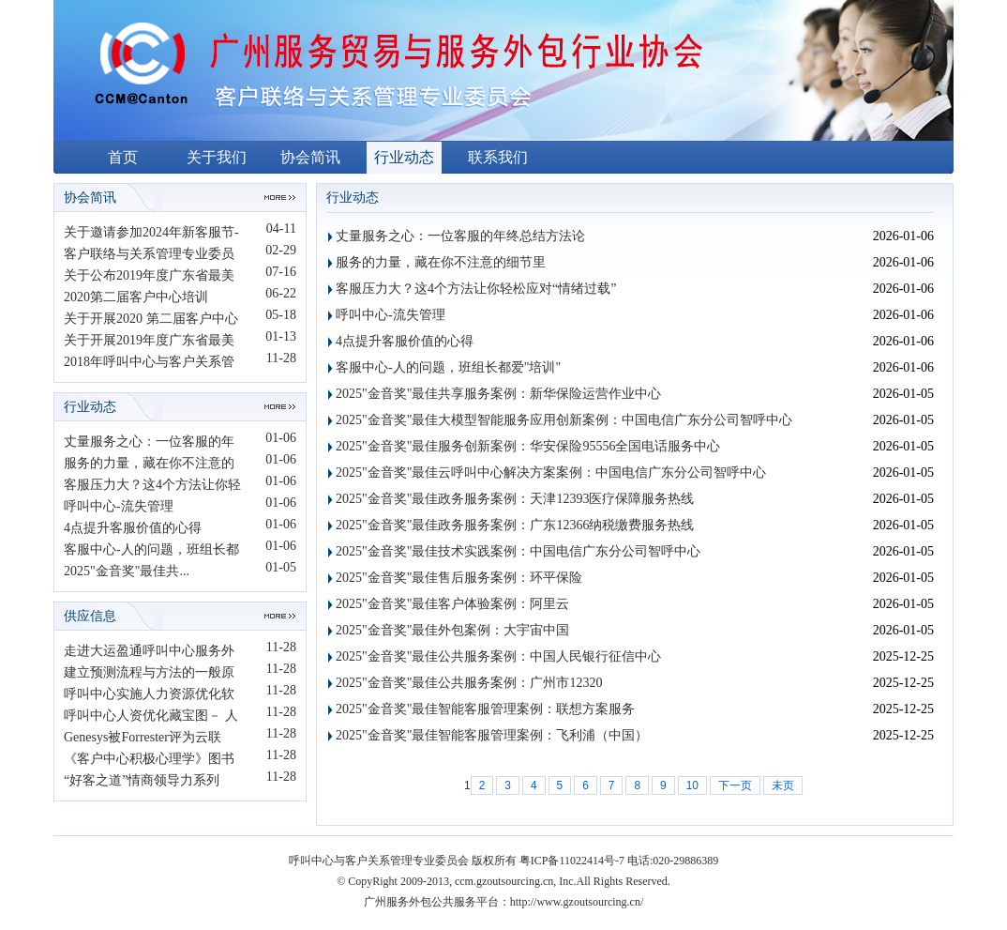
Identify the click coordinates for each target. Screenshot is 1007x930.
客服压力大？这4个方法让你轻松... (152, 486)
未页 (783, 785)
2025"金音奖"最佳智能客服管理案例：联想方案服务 (485, 709)
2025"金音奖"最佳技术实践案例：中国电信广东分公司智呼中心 (518, 551)
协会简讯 (310, 157)
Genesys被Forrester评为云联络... (142, 739)
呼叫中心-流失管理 (118, 506)
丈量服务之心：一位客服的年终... (149, 443)
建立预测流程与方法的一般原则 (149, 674)
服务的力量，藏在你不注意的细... (149, 465)
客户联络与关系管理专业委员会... (149, 256)
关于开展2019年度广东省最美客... (149, 342)
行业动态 (404, 157)
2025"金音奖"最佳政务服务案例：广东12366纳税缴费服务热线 (515, 525)
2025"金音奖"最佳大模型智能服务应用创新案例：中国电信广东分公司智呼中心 (564, 420)
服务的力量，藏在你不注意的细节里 (441, 262)
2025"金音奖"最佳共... (126, 571)
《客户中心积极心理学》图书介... (149, 761)
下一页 (735, 785)
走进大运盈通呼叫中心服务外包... (149, 653)
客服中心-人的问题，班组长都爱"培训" (448, 367)
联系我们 (498, 157)
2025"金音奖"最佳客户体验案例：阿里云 (452, 604)
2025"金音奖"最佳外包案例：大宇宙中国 (452, 630)
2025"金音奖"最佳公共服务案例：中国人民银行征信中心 (498, 656)
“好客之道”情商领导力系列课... (141, 782)
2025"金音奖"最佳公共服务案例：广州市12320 (469, 683)
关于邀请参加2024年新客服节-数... (151, 234)
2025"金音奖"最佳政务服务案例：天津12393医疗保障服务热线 (515, 499)
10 (692, 785)
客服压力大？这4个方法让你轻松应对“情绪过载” (476, 289)
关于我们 (217, 157)
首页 (123, 157)
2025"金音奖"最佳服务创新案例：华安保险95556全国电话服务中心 (528, 446)
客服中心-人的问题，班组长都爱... (151, 551)
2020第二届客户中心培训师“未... (136, 299)
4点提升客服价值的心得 (133, 528)
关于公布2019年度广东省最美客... (149, 277)
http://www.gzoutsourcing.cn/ (577, 901)
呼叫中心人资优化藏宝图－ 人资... (151, 717)
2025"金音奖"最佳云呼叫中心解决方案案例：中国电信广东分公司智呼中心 (551, 472)
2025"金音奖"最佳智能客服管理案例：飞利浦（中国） (492, 735)
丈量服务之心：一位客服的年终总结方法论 (460, 236)
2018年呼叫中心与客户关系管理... (149, 364)
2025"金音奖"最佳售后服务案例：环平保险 (459, 578)
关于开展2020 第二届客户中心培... (151, 320)
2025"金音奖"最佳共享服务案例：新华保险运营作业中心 (498, 394)
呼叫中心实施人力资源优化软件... (149, 696)
